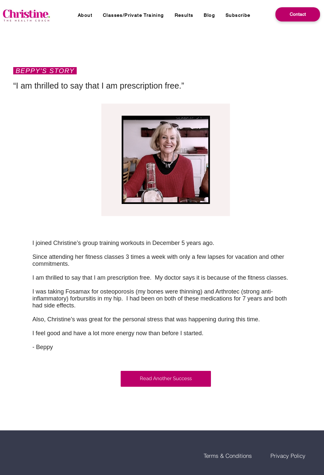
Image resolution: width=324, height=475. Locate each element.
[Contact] (297, 14)
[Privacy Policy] (287, 455)
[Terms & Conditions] (227, 455)
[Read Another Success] (166, 379)
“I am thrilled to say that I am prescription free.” (98, 85)
